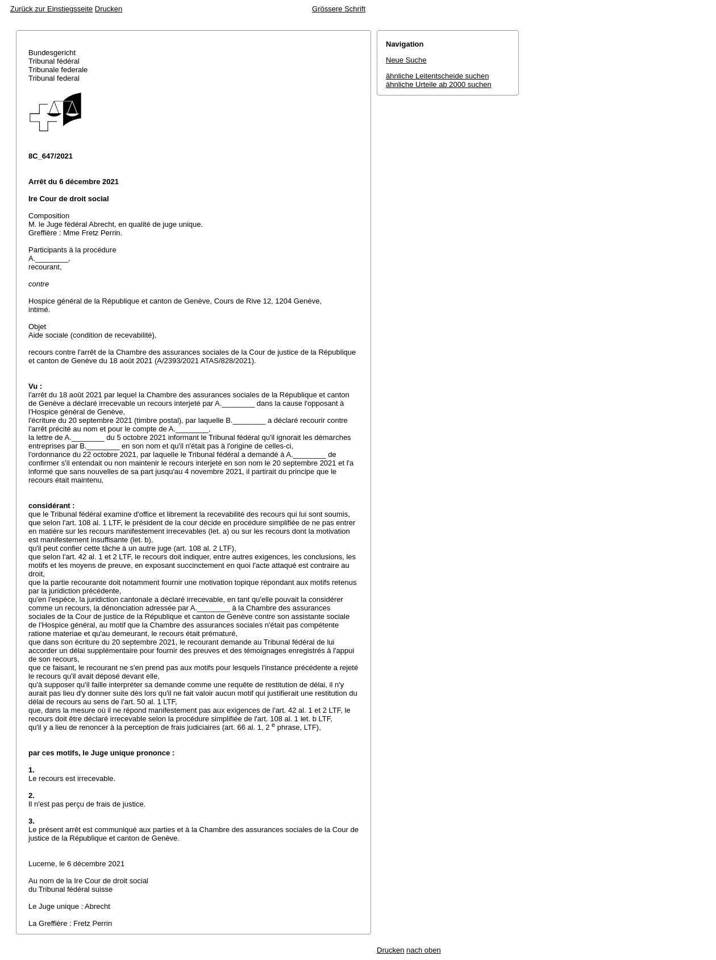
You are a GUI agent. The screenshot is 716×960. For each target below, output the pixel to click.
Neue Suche (406, 60)
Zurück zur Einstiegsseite (51, 9)
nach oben (423, 950)
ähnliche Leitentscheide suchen (437, 76)
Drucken (108, 9)
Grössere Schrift (338, 9)
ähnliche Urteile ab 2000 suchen (439, 84)
